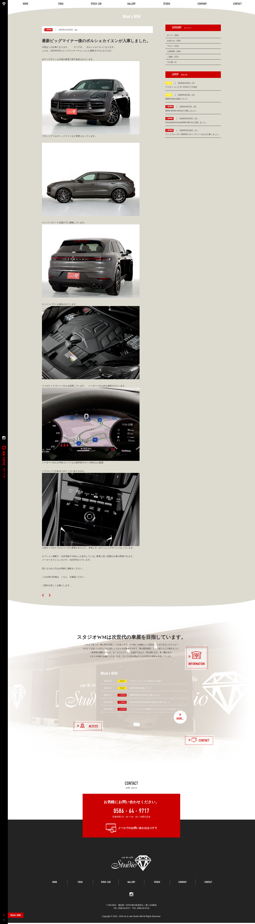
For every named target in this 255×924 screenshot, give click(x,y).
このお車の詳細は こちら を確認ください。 (64, 577)
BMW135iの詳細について (141, 688)
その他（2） (172, 62)
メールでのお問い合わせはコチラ (137, 828)
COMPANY (182, 884)
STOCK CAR (106, 884)
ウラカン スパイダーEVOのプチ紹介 (146, 681)
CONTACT (208, 884)
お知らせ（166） (174, 41)
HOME (54, 884)
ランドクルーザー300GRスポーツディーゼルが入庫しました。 (157, 709)
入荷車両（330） (174, 51)
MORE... (180, 718)
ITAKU (80, 884)
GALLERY (131, 884)
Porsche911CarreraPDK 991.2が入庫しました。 (151, 702)
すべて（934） (173, 35)
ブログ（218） (173, 46)
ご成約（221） (173, 57)
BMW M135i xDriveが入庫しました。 (146, 695)
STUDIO (157, 884)
